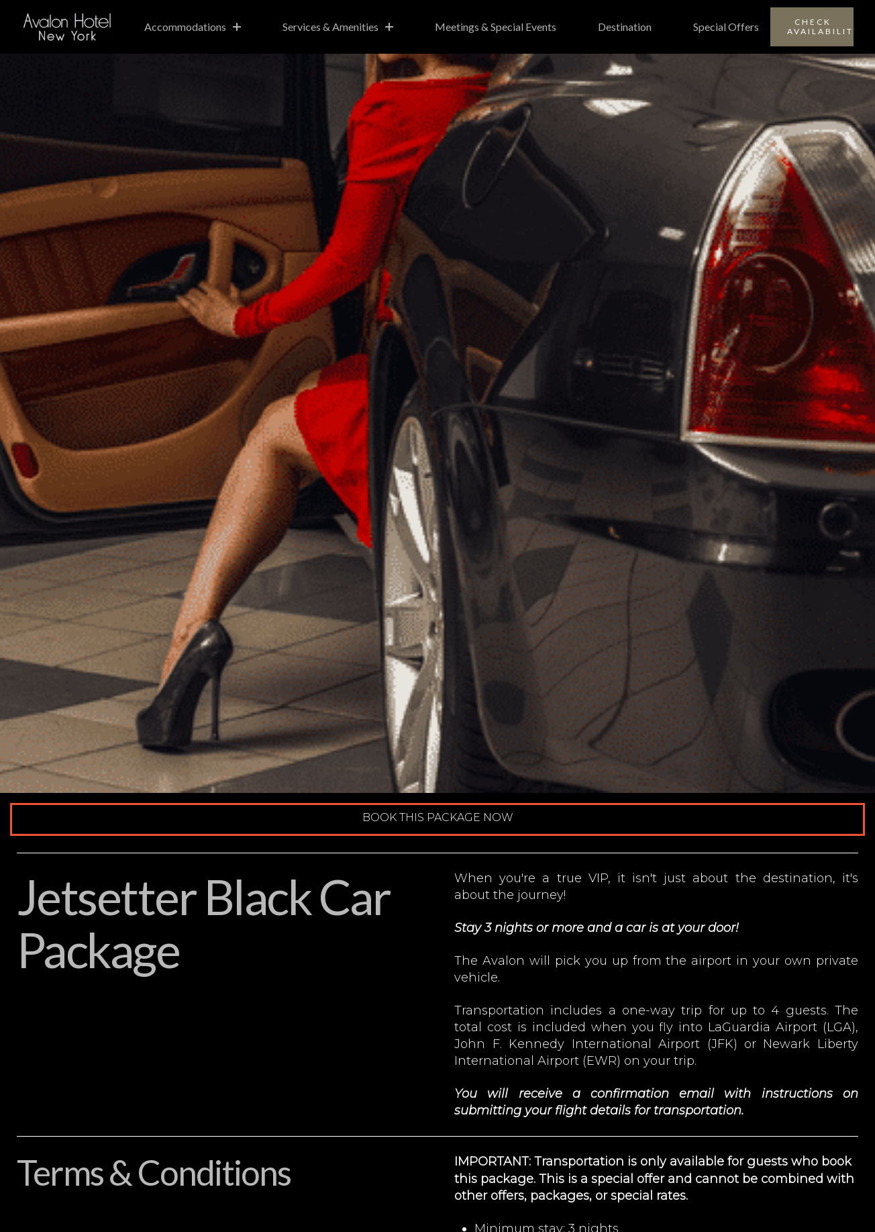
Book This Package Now (437, 817)
